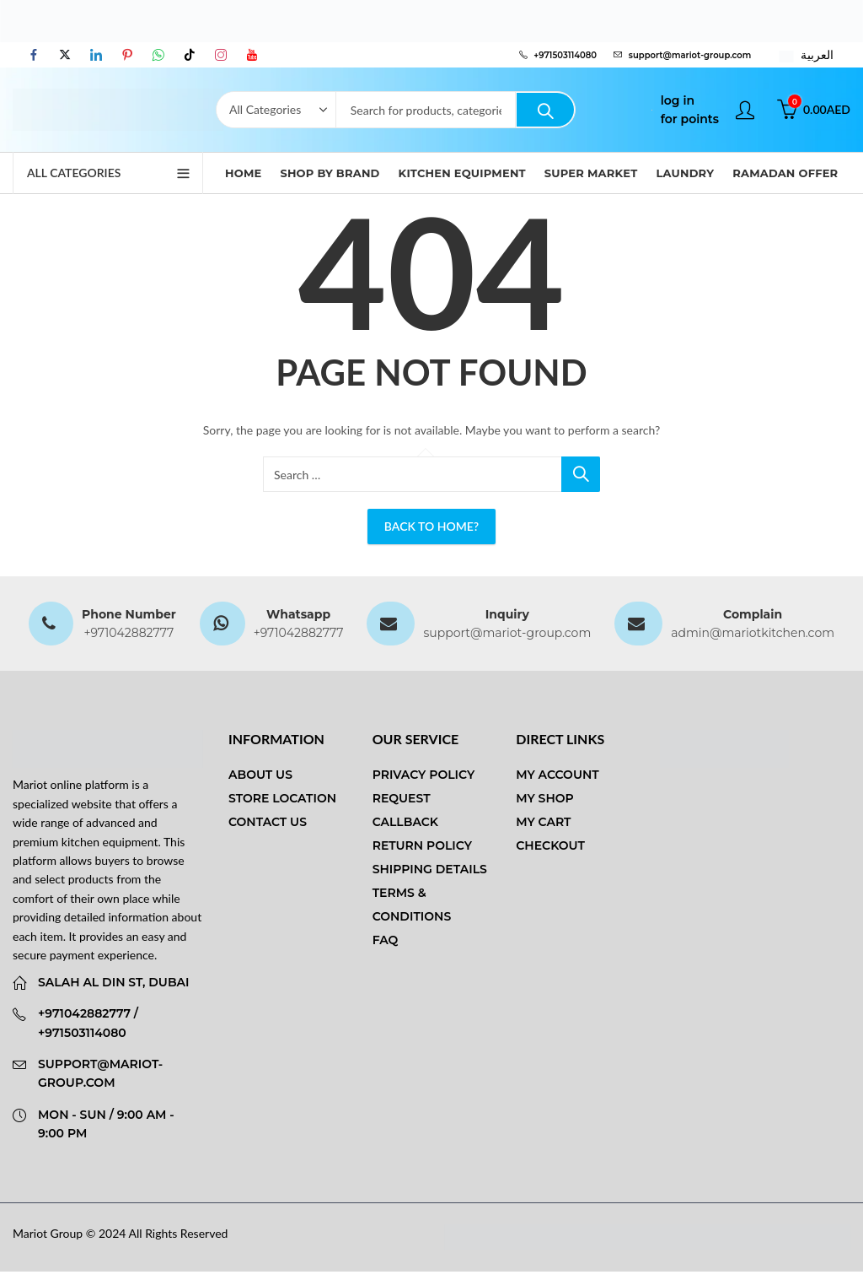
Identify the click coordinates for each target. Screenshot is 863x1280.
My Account (557, 774)
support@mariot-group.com (507, 632)
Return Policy (422, 845)
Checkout (550, 845)
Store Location (282, 798)
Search (545, 110)
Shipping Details (430, 869)
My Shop (544, 798)
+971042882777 (128, 632)
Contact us (267, 821)
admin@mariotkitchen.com (752, 632)
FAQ (386, 940)
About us (260, 774)
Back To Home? (431, 526)
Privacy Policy (424, 774)
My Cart (543, 821)
